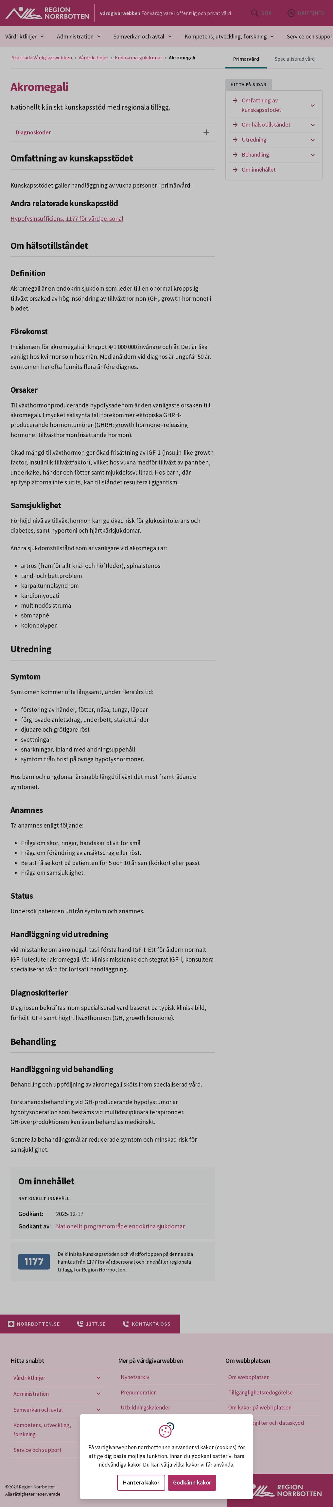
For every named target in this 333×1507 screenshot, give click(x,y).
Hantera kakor (141, 1482)
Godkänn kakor (192, 1482)
